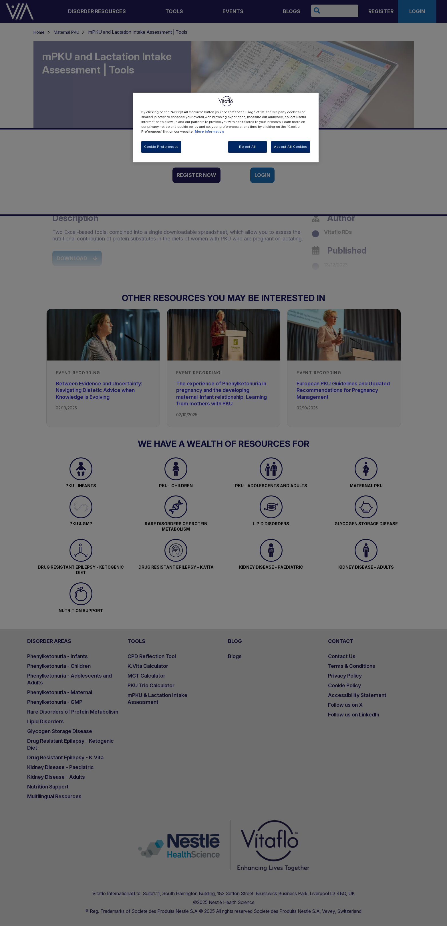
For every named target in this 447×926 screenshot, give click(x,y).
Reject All (247, 147)
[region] (226, 127)
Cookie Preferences (161, 147)
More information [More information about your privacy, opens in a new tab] (209, 132)
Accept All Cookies (290, 147)
